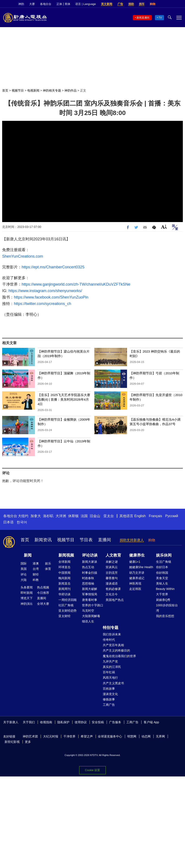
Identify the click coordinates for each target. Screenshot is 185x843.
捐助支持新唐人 (132, 540)
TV (160, 17)
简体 (67, 4)
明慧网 (131, 736)
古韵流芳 (112, 572)
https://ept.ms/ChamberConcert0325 (53, 267)
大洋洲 (61, 516)
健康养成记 (136, 578)
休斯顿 (73, 516)
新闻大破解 (89, 589)
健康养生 (137, 555)
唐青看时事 (89, 600)
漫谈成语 (112, 583)
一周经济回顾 (67, 600)
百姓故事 (109, 688)
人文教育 (113, 555)
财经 (36, 574)
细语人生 (88, 621)
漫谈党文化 (110, 694)
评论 (24, 574)
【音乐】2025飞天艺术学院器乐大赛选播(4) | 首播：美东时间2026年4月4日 (64, 399)
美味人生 (162, 583)
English (140, 516)
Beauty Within (165, 589)
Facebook (165, 4)
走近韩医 (135, 589)
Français (155, 516)
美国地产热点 (115, 600)
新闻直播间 (143, 17)
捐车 (142, 4)
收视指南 (46, 722)
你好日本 (162, 567)
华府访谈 (64, 594)
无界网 (160, 736)
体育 (48, 569)
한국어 (22, 522)
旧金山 (95, 516)
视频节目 (18, 90)
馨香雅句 (112, 578)
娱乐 (48, 563)
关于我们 (29, 722)
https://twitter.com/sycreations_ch (42, 304)
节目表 (86, 539)
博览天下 (27, 598)
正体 (59, 4)
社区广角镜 (66, 605)
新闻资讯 (43, 539)
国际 (24, 563)
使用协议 (81, 722)
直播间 (104, 539)
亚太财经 (64, 616)
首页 (5, 90)
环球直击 (64, 567)
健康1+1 (134, 561)
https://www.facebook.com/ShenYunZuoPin (51, 297)
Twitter (172, 4)
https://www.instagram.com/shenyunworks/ (44, 291)
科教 (36, 580)
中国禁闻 (64, 572)
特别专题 (110, 627)
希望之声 (87, 736)
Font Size (164, 227)
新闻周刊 (64, 589)
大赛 (32, 4)
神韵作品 (70, 90)
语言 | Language (85, 4)
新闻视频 (66, 555)
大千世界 (162, 594)
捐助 (131, 4)
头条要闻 (27, 587)
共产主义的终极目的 (116, 650)
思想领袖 (88, 583)
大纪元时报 (50, 736)
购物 (152, 4)
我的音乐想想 (165, 616)
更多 (28, 741)
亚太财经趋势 (67, 610)
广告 (120, 4)
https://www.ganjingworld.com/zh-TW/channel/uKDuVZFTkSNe (76, 284)
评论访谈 (90, 555)
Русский (171, 516)
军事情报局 (89, 594)
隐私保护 (63, 722)
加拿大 (36, 516)
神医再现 (135, 583)
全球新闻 (64, 561)
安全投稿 (98, 722)
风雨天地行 (110, 677)
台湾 (36, 569)
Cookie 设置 (92, 770)
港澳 (36, 563)
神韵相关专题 (52, 90)
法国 (84, 516)
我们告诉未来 (112, 634)
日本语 (8, 522)
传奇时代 (109, 639)
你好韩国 (162, 572)
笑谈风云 (112, 567)
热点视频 (43, 587)
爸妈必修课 (113, 589)
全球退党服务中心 (110, 736)
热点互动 (88, 567)
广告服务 (115, 722)
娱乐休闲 (164, 555)
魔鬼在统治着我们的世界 (119, 656)
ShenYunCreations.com (22, 256)
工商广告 (109, 704)
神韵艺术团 (30, 736)
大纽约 (23, 516)
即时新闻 (27, 592)
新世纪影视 (12, 741)
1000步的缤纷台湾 (167, 607)
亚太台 (108, 516)
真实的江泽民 (112, 667)
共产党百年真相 (113, 645)
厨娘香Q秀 (163, 600)
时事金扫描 (89, 572)
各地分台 (45, 4)
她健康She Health (141, 567)
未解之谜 (112, 561)
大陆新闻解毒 (91, 616)
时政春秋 (88, 578)
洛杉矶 (48, 516)
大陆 (24, 580)
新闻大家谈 (89, 561)
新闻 (28, 555)
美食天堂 (162, 578)
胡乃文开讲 (136, 572)
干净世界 (69, 736)
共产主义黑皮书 (113, 683)
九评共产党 (110, 661)
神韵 (21, 4)
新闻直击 (64, 583)
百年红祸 (109, 672)
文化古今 (112, 594)
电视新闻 (33, 90)
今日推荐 (43, 592)
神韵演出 (27, 603)
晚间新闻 (64, 578)
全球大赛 (43, 603)
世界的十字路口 (92, 605)
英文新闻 (106, 4)
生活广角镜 (163, 561)
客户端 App (151, 722)
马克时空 (88, 610)
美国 (24, 569)
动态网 (146, 736)
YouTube (179, 4)
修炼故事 (109, 699)
